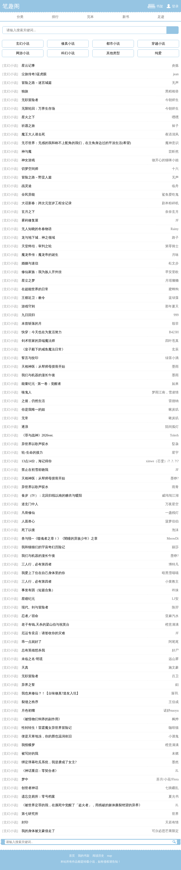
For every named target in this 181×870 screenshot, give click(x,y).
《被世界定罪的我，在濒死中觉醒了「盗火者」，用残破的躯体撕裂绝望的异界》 (82, 805)
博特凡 (174, 564)
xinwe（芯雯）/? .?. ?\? (162, 461)
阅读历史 (98, 855)
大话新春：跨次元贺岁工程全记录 (47, 203)
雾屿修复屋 (30, 220)
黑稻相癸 (172, 91)
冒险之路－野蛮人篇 (37, 177)
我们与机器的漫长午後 (38, 375)
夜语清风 (172, 134)
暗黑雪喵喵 (170, 573)
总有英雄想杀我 (33, 650)
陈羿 (175, 607)
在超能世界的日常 (35, 289)
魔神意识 (172, 143)
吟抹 (175, 590)
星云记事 (28, 65)
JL (177, 771)
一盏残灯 (172, 513)
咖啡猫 (174, 728)
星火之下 (28, 117)
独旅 (25, 91)
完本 (90, 17)
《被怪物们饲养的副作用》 (42, 719)
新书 (125, 17)
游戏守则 (28, 306)
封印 (25, 822)
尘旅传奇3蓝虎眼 (34, 74)
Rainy (175, 229)
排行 (55, 17)
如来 (175, 384)
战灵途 (27, 186)
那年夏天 (172, 306)
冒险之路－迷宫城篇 (37, 83)
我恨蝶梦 (28, 745)
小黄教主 (172, 581)
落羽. (175, 693)
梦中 (25, 779)
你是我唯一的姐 (33, 409)
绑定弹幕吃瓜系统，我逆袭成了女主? (49, 762)
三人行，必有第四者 (37, 564)
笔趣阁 (11, 6)
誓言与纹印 (30, 358)
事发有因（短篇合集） (38, 590)
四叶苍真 (172, 341)
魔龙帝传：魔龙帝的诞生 (40, 255)
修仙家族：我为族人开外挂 (42, 272)
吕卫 (175, 676)
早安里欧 (172, 272)
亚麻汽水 (172, 616)
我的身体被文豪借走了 (38, 831)
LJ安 (175, 599)
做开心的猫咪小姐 (165, 160)
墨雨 (175, 366)
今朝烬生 (172, 100)
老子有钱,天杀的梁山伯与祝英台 (45, 624)
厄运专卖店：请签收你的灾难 (43, 633)
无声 (175, 83)
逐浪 (25, 427)
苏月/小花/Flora (167, 779)
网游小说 (22, 53)
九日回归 (28, 315)
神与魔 (27, 151)
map (109, 855)
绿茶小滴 (172, 358)
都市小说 (113, 43)
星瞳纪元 (28, 599)
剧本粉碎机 (170, 203)
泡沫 (175, 530)
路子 (175, 237)
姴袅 (175, 444)
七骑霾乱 (172, 788)
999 (176, 315)
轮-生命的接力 (32, 452)
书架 (159, 6)
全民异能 (28, 194)
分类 (20, 17)
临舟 (175, 186)
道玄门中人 (30, 504)
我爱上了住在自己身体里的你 (43, 573)
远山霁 (174, 659)
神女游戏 (28, 160)
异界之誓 (28, 685)
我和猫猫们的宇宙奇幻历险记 (43, 547)
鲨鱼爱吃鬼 (170, 194)
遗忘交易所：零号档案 (38, 796)
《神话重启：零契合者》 (40, 771)
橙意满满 (172, 624)
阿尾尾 (174, 642)
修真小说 (68, 43)
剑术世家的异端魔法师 (38, 341)
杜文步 (174, 263)
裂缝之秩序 (30, 702)
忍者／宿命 (30, 616)
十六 (175, 169)
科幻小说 (68, 53)
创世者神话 (30, 788)
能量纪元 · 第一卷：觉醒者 (41, 384)
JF (177, 220)
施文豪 (174, 667)
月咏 (175, 255)
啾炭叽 (174, 409)
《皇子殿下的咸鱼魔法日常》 (43, 349)
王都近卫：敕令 (33, 298)
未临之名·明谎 (32, 659)
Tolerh (174, 435)
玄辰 (175, 349)
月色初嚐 (28, 710)
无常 (25, 418)
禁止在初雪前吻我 (35, 470)
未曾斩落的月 (32, 323)
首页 (72, 855)
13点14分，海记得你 (37, 461)
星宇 (175, 452)
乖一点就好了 (32, 642)
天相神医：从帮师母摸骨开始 (43, 366)
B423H (174, 332)
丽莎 (175, 547)
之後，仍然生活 (33, 401)
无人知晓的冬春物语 (37, 229)
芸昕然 (174, 151)
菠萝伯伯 (172, 521)
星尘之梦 (28, 280)
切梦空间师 (30, 169)
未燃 (175, 753)
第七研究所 (30, 814)
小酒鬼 (174, 736)
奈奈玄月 (172, 212)
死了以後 (28, 530)
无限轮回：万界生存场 (38, 108)
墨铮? (174, 478)
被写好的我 (30, 753)
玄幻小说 (22, 43)
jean (176, 74)
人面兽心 (28, 521)
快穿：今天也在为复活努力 (42, 332)
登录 (175, 6)
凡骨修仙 (28, 513)
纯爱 (158, 53)
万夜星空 (172, 504)
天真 (25, 667)
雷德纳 (174, 401)
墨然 (175, 762)
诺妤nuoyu (171, 710)
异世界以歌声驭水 (35, 444)
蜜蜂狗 (174, 289)
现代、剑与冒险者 (35, 607)
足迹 (161, 17)
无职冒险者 (30, 100)
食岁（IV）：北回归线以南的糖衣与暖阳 (52, 495)
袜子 (175, 126)
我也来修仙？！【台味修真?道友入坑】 (51, 693)
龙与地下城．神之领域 (38, 237)
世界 (175, 814)
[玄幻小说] (10, 65)
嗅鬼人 (27, 392)
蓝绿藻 (174, 298)
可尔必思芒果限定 (165, 831)
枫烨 (175, 719)
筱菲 (175, 323)
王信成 (174, 702)
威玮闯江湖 (170, 495)
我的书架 (83, 855)
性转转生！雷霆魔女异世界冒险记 (47, 728)
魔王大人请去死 (33, 134)
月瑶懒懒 (172, 280)
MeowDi (173, 538)
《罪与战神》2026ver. (37, 435)
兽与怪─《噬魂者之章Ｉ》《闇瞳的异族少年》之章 (60, 538)
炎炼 (175, 65)
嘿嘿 (175, 117)
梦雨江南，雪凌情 (165, 392)
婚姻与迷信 (30, 263)
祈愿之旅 (28, 126)
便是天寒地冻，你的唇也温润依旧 (47, 736)
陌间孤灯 (172, 427)
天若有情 (172, 822)
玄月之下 (28, 212)
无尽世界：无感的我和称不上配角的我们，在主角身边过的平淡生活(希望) (76, 143)
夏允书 (174, 796)
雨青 (175, 487)
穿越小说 (158, 43)
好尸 (175, 650)
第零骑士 (172, 246)
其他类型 (113, 53)
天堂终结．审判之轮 (37, 246)
